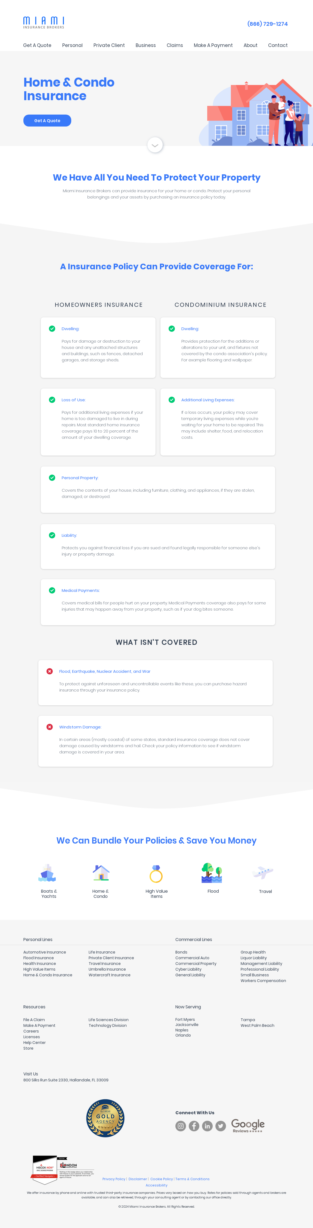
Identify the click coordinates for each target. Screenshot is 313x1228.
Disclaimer (138, 1179)
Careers (31, 1031)
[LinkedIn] (207, 1126)
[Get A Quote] (47, 121)
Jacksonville (187, 1024)
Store (28, 1048)
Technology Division (108, 1025)
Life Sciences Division (109, 1019)
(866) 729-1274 (267, 24)
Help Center (34, 1042)
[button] (72, 45)
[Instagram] (180, 1126)
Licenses (31, 1037)
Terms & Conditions (192, 1179)
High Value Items (39, 969)
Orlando (183, 1035)
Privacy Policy (114, 1179)
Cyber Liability (188, 969)
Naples (181, 1030)
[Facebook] (194, 1126)
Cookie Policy (162, 1179)
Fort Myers (185, 1019)
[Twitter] (220, 1126)
